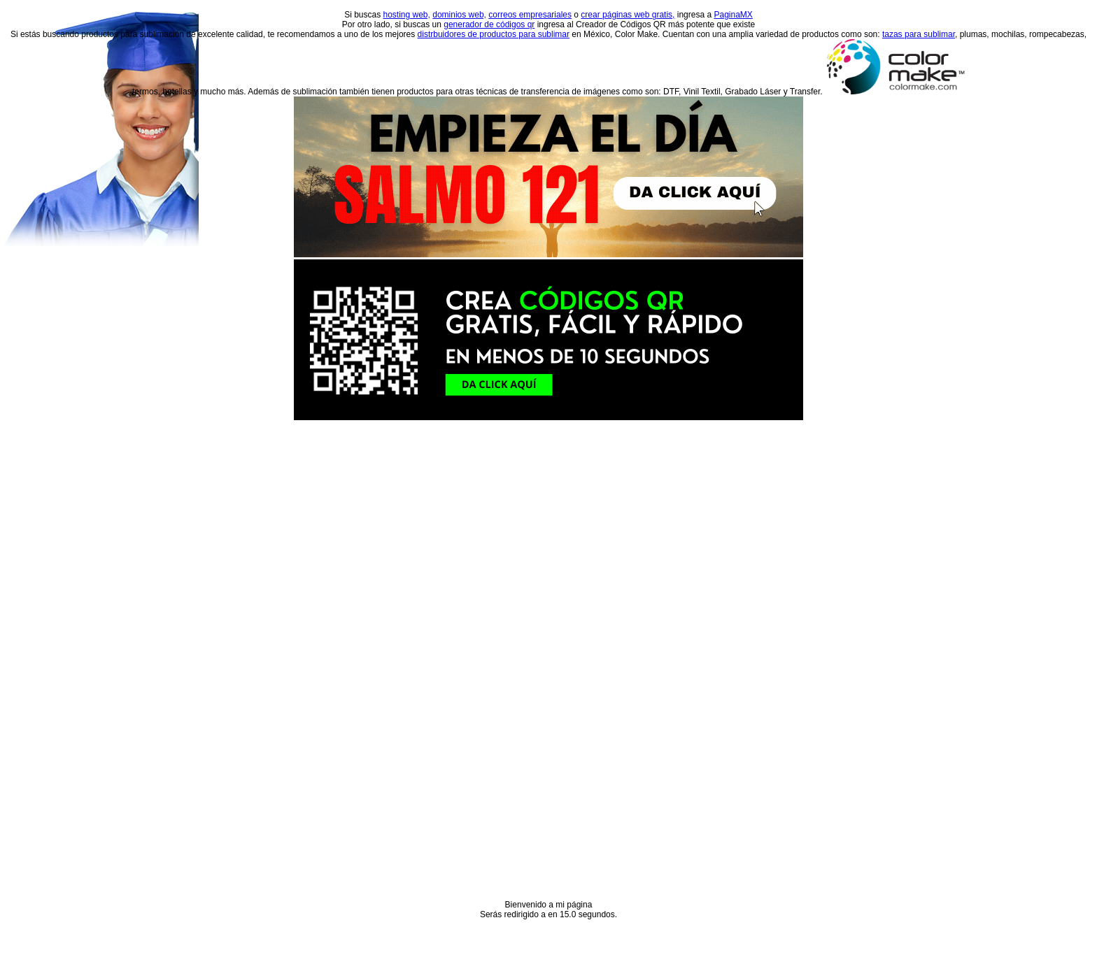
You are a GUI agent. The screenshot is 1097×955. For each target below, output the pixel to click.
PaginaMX (733, 15)
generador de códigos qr (489, 24)
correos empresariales (530, 15)
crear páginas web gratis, (627, 15)
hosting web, (406, 15)
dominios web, (459, 15)
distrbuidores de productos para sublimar (493, 34)
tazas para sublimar (918, 34)
